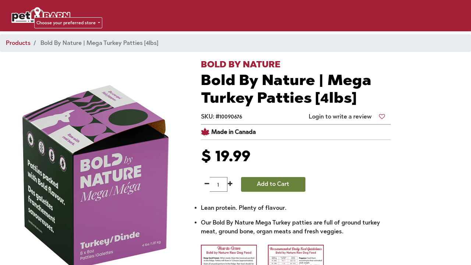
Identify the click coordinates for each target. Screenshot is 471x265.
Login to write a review (340, 116)
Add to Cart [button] (273, 183)
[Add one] (230, 184)
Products (18, 42)
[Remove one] (207, 184)
